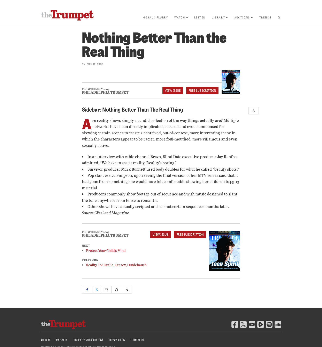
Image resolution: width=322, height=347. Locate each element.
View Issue (173, 90)
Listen (200, 17)
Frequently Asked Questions (88, 340)
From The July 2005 (95, 89)
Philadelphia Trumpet (105, 92)
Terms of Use (138, 340)
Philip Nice (95, 64)
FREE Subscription (202, 90)
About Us (45, 340)
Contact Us (61, 340)
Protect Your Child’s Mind (106, 250)
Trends (265, 17)
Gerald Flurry (155, 17)
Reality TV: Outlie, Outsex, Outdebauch (116, 265)
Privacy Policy (117, 340)
